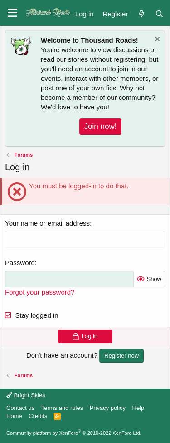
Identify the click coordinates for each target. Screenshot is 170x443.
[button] (12, 13)
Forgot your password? (39, 292)
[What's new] (141, 13)
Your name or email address (47, 223)
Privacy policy (108, 407)
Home (14, 416)
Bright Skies (25, 395)
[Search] (159, 13)
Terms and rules (62, 407)
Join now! (100, 126)
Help (138, 407)
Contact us (20, 407)
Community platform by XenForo (73, 433)
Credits (38, 416)
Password (20, 262)
